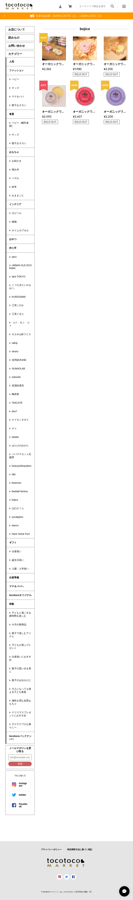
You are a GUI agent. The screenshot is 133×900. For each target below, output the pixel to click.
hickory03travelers (22, 466)
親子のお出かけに (21, 680)
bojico (15, 499)
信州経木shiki (19, 360)
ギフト (12, 542)
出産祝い (16, 551)
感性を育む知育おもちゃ (20, 702)
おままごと (18, 195)
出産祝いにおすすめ (20, 658)
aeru (14, 256)
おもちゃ (14, 152)
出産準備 (14, 577)
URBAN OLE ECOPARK (20, 267)
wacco (15, 525)
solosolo (16, 377)
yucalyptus (17, 517)
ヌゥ (14, 428)
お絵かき (16, 160)
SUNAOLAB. (19, 368)
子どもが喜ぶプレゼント (20, 646)
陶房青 (15, 394)
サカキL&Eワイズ (21, 334)
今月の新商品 (19, 624)
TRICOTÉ (17, 402)
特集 (11, 604)
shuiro (15, 351)
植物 (14, 221)
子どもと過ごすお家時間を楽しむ (20, 614)
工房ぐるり (18, 314)
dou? (14, 411)
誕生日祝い (18, 560)
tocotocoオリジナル (20, 595)
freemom (16, 482)
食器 (11, 114)
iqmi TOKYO (18, 276)
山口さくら (18, 508)
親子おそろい (19, 105)
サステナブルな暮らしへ (20, 726)
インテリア (15, 204)
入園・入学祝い (20, 568)
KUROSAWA (19, 296)
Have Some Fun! (21, 533)
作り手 (12, 248)
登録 (20, 763)
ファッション (16, 70)
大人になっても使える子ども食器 (20, 690)
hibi (14, 474)
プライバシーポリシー (51, 849)
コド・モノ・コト (19, 324)
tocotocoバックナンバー (20, 738)
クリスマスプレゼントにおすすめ (20, 714)
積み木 (15, 169)
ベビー (15, 79)
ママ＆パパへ (16, 586)
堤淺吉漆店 (18, 385)
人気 (11, 61)
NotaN (15, 437)
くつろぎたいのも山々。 (20, 287)
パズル (15, 178)
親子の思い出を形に (20, 670)
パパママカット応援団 (20, 456)
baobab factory (20, 491)
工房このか (18, 305)
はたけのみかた (20, 445)
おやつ (12, 239)
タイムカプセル (20, 230)
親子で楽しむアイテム (20, 635)
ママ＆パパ (18, 96)
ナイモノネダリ (20, 419)
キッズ (15, 87)
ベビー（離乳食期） (19, 124)
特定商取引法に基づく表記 (79, 849)
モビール (16, 213)
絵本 (14, 186)
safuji (14, 343)
